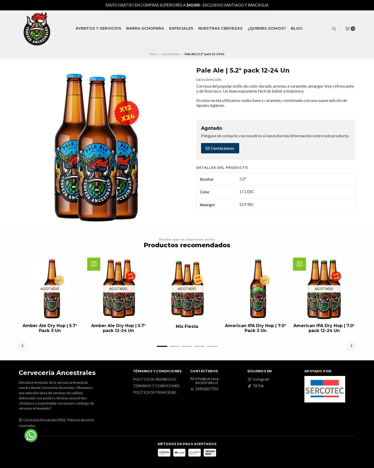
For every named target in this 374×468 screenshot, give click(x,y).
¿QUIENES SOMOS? (267, 28)
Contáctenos (219, 148)
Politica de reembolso (154, 379)
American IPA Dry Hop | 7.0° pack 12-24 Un (324, 328)
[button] (162, 346)
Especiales (181, 28)
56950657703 (204, 389)
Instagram (258, 379)
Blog (297, 28)
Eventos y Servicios (98, 28)
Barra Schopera (145, 28)
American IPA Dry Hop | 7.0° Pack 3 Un (255, 328)
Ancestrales (171, 54)
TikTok (255, 386)
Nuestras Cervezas (220, 28)
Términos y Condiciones (156, 386)
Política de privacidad (154, 392)
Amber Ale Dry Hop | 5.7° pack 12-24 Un (118, 328)
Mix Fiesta (187, 326)
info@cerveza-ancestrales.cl (205, 381)
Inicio (153, 54)
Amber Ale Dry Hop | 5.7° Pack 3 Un (50, 328)
